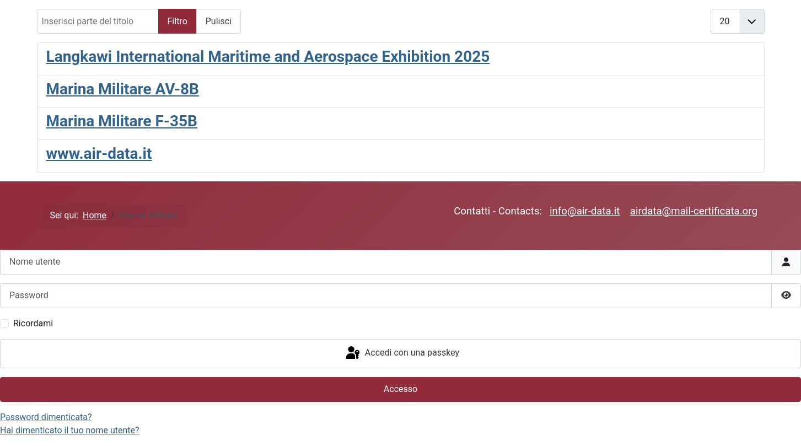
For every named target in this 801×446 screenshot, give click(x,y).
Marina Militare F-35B (121, 121)
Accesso (400, 389)
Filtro (177, 21)
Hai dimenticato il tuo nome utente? (69, 430)
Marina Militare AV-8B (122, 89)
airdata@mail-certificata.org (693, 211)
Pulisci (219, 21)
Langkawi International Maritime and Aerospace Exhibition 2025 (268, 56)
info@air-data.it (585, 211)
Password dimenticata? (46, 417)
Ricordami (33, 323)
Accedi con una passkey (401, 353)
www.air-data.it (99, 153)
